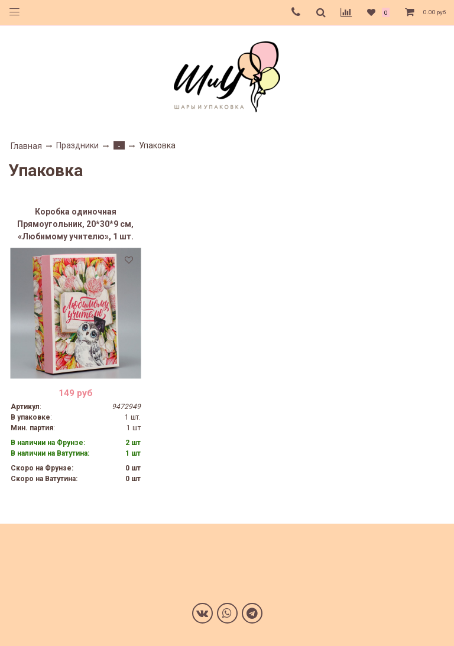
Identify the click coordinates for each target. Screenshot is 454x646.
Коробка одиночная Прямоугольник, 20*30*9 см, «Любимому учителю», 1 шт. (75, 224)
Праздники (77, 145)
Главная (26, 146)
